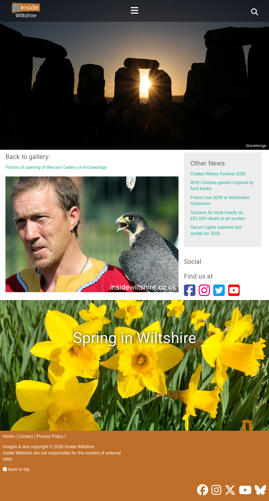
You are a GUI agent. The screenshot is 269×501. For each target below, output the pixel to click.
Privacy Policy (50, 436)
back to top (16, 469)
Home (8, 436)
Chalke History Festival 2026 (218, 174)
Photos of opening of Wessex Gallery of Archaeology (56, 167)
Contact (25, 436)
